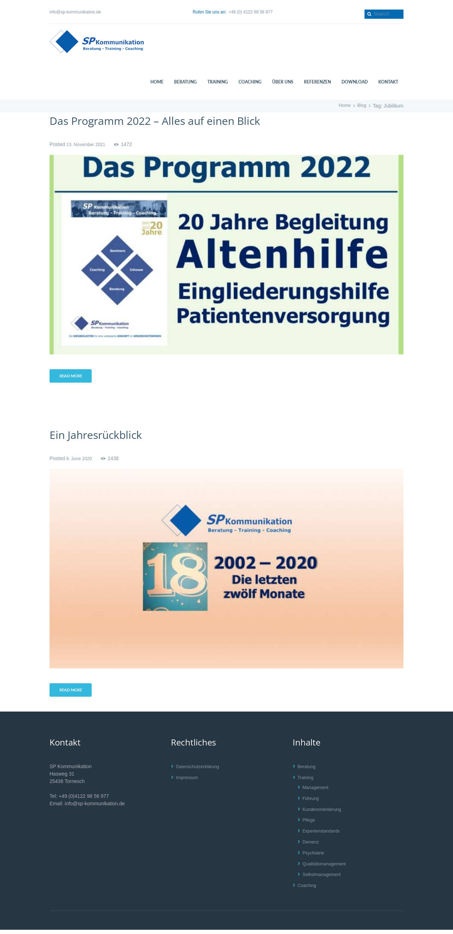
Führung (312, 802)
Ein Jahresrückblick (105, 436)
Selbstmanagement (324, 878)
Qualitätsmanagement (327, 867)
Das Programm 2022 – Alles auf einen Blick (175, 120)
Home (342, 106)
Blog (361, 106)
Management (317, 791)
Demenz (312, 846)
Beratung (308, 770)
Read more (73, 377)
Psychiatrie (315, 856)
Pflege (310, 824)
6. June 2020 (80, 460)
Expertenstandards (323, 835)
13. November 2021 (88, 144)
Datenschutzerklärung (200, 770)
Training (306, 781)
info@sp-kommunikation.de (75, 12)
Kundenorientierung (324, 813)
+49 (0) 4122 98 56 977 (251, 12)
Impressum (188, 781)
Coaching (308, 889)
